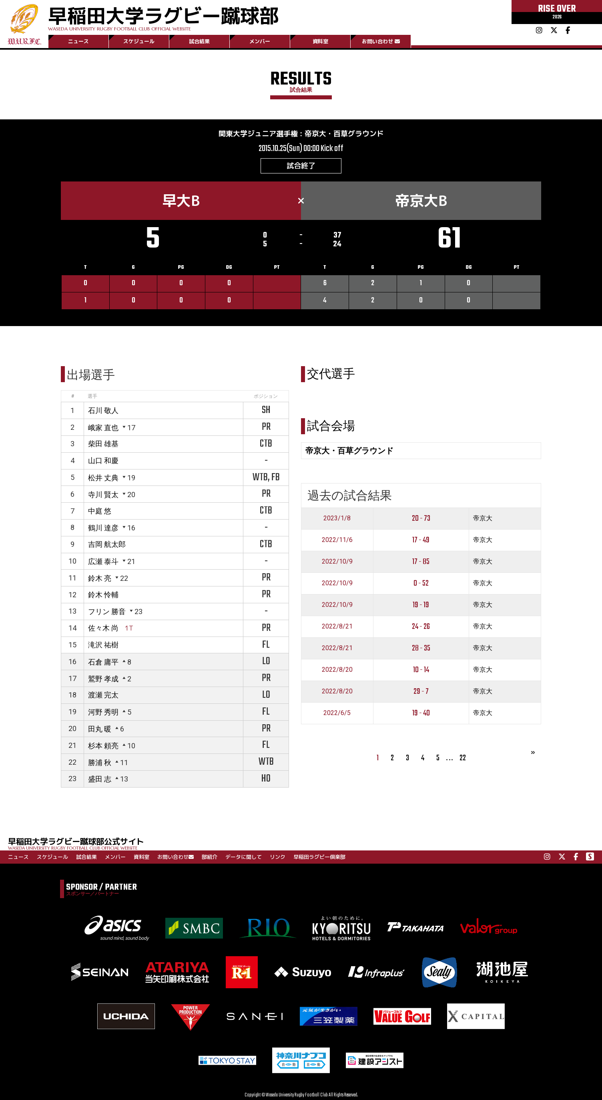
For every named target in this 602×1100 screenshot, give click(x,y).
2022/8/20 (337, 669)
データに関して (243, 856)
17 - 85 (420, 562)
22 (463, 758)
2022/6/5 (337, 713)
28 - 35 (421, 648)
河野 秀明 (103, 712)
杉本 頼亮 (103, 745)
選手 (92, 396)
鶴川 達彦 (103, 528)
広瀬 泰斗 (103, 561)
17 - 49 (420, 540)
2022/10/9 (337, 561)
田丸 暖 (99, 729)
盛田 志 (99, 779)
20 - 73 (421, 518)
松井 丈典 (103, 477)
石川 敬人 (103, 410)
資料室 (320, 41)
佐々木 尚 (103, 628)
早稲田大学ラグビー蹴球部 (163, 16)
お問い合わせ (381, 41)
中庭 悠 (99, 511)
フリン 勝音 (107, 611)
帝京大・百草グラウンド (344, 134)
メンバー (259, 41)
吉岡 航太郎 (107, 544)
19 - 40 (421, 713)
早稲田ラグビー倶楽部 (319, 856)
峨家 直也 (103, 427)
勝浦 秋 (99, 762)
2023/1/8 (337, 518)
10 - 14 (421, 670)
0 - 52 (421, 583)
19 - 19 (421, 605)
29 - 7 (421, 691)
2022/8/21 (337, 626)
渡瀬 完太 (103, 695)
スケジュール (139, 41)
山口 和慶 (103, 460)
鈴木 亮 (99, 578)
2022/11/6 (337, 540)
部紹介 (209, 856)
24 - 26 (421, 627)
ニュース (78, 41)
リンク (277, 856)
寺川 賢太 (103, 494)
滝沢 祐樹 (103, 645)
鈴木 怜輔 (103, 594)
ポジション (266, 396)
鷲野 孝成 (103, 679)
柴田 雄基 (103, 443)
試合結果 (199, 41)
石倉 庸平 (103, 662)
